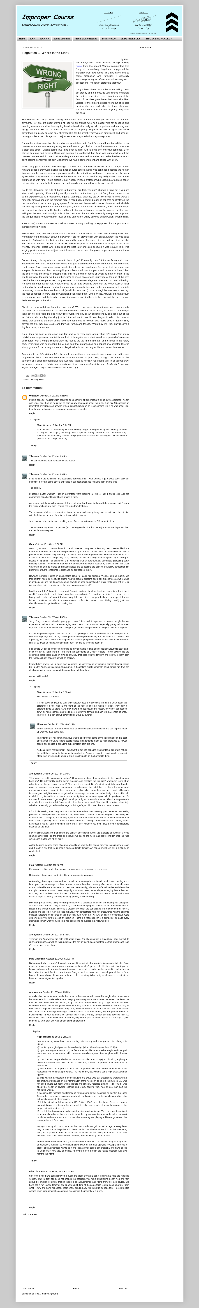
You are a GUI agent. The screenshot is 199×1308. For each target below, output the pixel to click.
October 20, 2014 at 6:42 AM (49, 865)
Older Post (123, 1288)
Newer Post (28, 1288)
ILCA (32, 38)
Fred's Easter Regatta (86, 38)
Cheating (34, 379)
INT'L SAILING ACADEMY (159, 38)
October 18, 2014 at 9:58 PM (49, 544)
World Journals (62, 38)
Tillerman (34, 456)
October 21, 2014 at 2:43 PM (60, 1171)
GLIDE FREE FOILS (130, 38)
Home (22, 38)
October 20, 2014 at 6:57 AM (57, 692)
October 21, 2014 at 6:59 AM (56, 992)
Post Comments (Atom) (46, 1293)
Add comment (30, 1214)
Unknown (34, 395)
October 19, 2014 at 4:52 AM (53, 617)
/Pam (39, 425)
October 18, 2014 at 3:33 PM (53, 474)
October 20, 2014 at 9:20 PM (60, 959)
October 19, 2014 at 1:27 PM (56, 773)
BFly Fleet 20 (109, 38)
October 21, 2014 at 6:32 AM (61, 724)
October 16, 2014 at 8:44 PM (57, 425)
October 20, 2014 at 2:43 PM (56, 934)
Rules (41, 379)
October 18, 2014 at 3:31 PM (53, 456)
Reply (32, 413)
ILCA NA (44, 38)
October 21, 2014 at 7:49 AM (57, 1037)
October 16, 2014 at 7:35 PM (54, 395)
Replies (36, 420)
